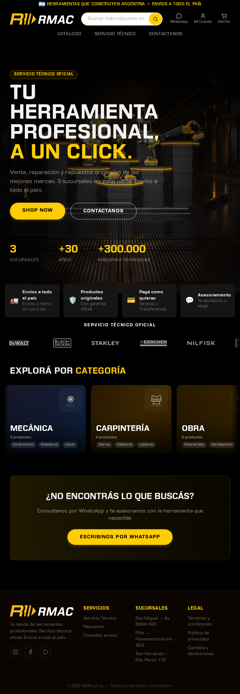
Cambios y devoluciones (201, 651)
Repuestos (93, 627)
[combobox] (122, 19)
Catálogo (69, 34)
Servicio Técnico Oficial (44, 74)
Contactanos (165, 34)
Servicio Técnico (115, 34)
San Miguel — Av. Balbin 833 (153, 621)
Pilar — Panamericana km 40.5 (154, 639)
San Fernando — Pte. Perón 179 (152, 657)
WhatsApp (179, 18)
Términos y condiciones (200, 621)
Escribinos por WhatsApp (120, 537)
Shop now (37, 210)
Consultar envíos (100, 636)
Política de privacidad (198, 636)
